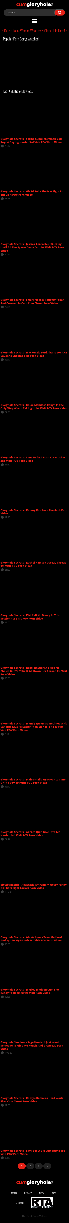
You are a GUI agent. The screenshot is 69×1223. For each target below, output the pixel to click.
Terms (14, 1193)
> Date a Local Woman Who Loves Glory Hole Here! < (34, 30)
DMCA (41, 1193)
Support (20, 1203)
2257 (54, 1193)
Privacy (28, 1193)
